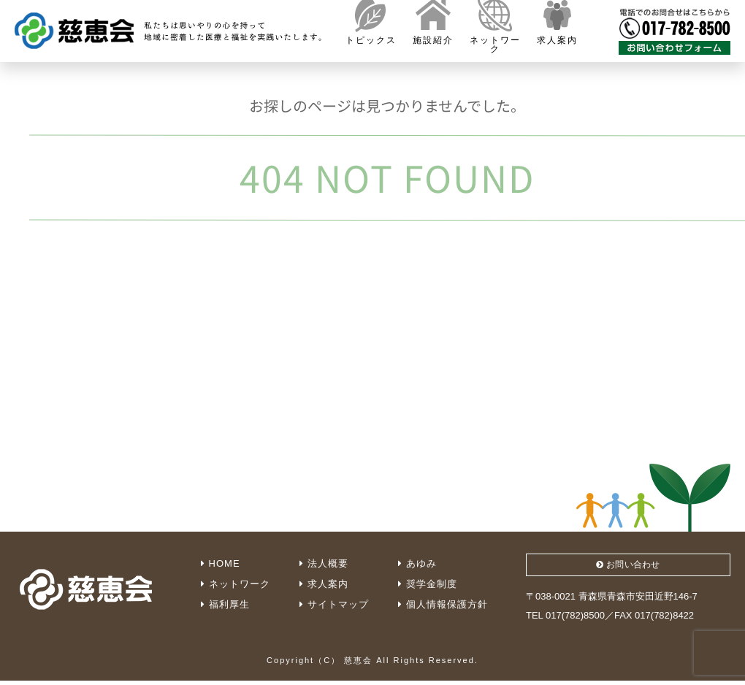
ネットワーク (235, 583)
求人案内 (323, 583)
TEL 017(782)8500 (565, 618)
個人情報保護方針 (443, 604)
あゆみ (417, 563)
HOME (220, 563)
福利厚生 (225, 604)
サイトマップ (334, 604)
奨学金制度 (427, 583)
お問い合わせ (628, 566)
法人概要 (323, 563)
